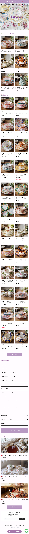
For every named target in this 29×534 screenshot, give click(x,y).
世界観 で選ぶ (4, 365)
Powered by (14, 527)
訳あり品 (3, 423)
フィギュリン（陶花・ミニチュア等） (9, 408)
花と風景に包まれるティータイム (8, 372)
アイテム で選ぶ (4, 388)
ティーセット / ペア (5, 396)
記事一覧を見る (14, 507)
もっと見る (14, 355)
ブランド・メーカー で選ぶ (7, 419)
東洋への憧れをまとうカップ (7, 369)
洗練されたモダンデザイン (7, 380)
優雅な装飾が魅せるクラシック (8, 376)
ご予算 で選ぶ (4, 415)
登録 (22, 518)
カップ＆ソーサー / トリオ (7, 392)
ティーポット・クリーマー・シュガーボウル (11, 400)
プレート (3, 404)
